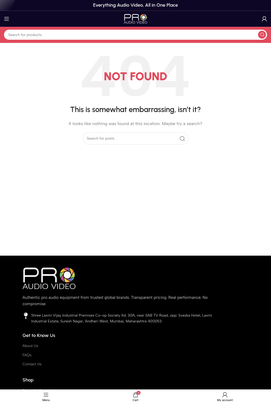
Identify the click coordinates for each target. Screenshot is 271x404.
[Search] (135, 35)
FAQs (26, 355)
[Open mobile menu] (6, 19)
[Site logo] (135, 18)
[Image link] (48, 278)
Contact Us (32, 364)
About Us (30, 346)
